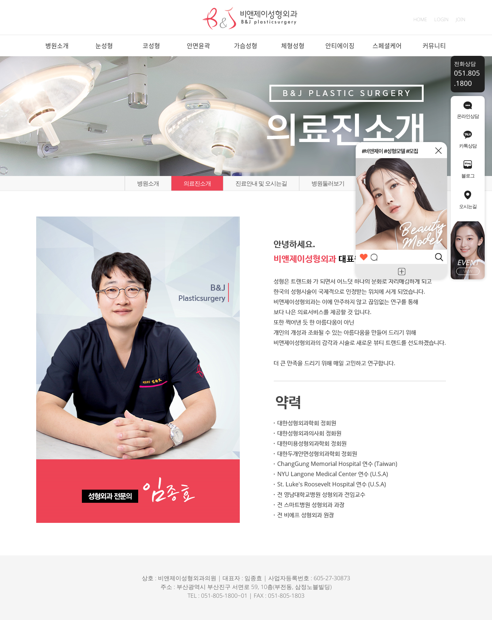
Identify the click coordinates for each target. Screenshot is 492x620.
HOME (420, 19)
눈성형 (104, 45)
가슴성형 (245, 45)
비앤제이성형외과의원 (187, 578)
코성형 (151, 45)
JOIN (460, 19)
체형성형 (292, 45)
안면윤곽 (198, 45)
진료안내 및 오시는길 (261, 183)
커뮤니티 (434, 45)
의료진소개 (197, 183)
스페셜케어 (387, 45)
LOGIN (441, 19)
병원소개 (57, 45)
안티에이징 (340, 45)
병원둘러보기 (327, 183)
